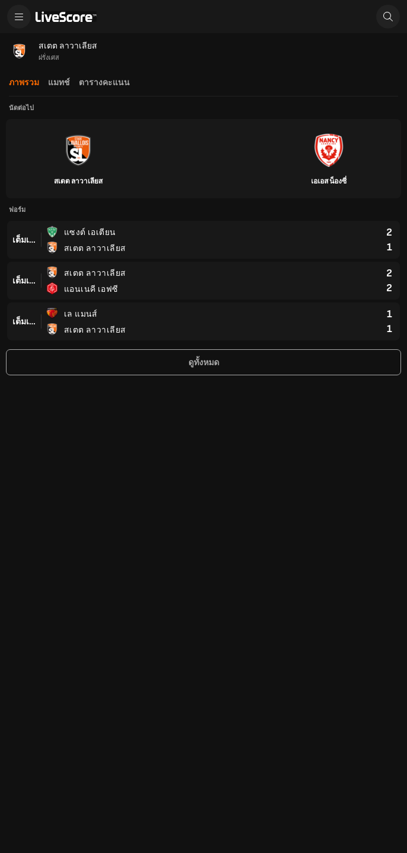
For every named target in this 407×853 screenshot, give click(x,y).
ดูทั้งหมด (203, 363)
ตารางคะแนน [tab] (104, 83)
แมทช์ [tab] (59, 83)
